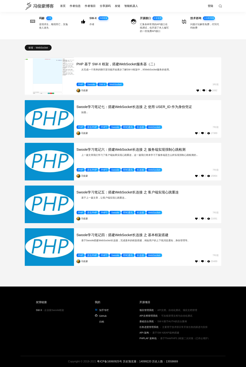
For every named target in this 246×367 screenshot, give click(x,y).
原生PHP (92, 127)
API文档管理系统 (148, 315)
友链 (117, 5)
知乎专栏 (102, 310)
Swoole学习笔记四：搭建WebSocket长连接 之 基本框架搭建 (123, 235)
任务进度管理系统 (149, 327)
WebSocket (115, 84)
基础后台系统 (146, 321)
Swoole (91, 84)
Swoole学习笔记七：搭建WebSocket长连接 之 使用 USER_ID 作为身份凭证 (134, 107)
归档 (101, 321)
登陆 (210, 5)
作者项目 (90, 5)
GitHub (101, 316)
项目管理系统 (146, 310)
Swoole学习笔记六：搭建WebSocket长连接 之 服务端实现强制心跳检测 (131, 149)
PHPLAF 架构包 (147, 338)
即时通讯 (128, 127)
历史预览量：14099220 (137, 361)
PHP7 (104, 127)
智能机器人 (131, 5)
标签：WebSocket (38, 47)
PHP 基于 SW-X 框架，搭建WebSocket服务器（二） (117, 64)
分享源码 (105, 5)
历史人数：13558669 (165, 361)
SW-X (102, 84)
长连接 (140, 127)
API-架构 (144, 332)
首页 (63, 5)
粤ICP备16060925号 (109, 361)
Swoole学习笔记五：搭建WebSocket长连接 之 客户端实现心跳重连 (128, 192)
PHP (80, 84)
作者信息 (75, 5)
